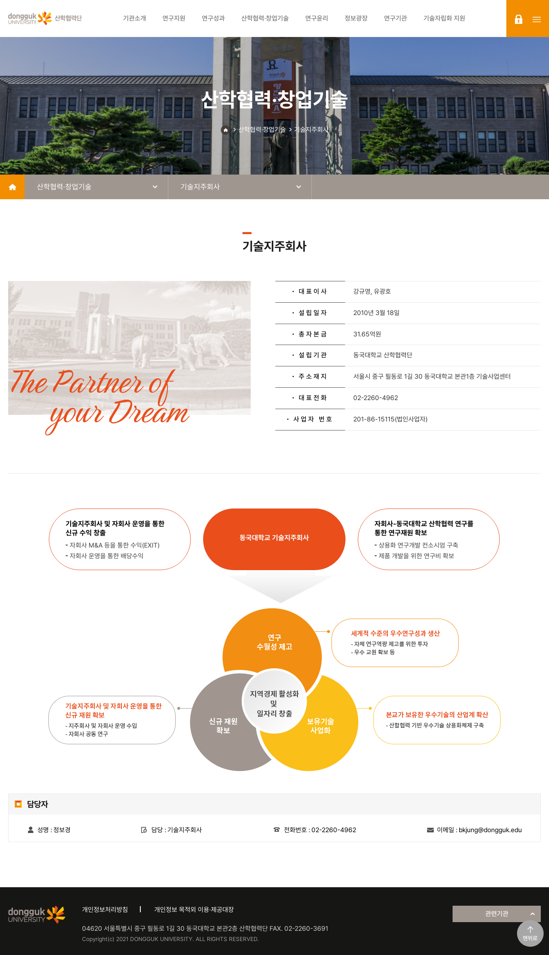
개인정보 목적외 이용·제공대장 (194, 910)
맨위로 (530, 938)
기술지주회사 (311, 129)
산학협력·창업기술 (262, 129)
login (519, 19)
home (12, 187)
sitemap (537, 19)
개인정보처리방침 (105, 910)
